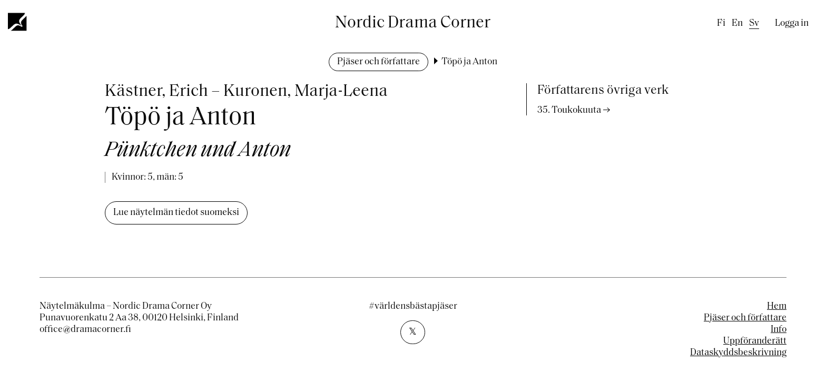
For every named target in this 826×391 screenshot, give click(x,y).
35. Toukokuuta (569, 110)
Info (778, 330)
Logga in (792, 23)
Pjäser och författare (378, 62)
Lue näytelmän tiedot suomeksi (176, 213)
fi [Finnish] (721, 23)
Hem (776, 306)
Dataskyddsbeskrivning (738, 353)
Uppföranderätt (754, 341)
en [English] (737, 23)
